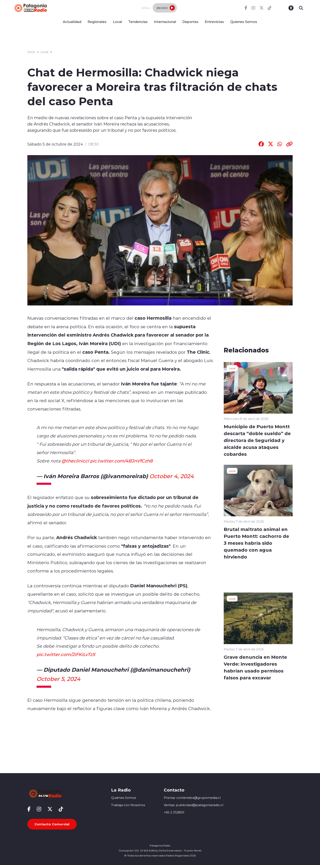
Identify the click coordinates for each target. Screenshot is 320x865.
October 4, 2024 (171, 476)
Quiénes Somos (123, 797)
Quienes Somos (243, 21)
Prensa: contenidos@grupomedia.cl (192, 797)
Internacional (165, 21)
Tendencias (138, 21)
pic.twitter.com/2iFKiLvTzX (66, 654)
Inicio (31, 52)
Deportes (190, 21)
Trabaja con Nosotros (128, 805)
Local (117, 21)
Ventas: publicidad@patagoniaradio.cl (193, 805)
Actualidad (72, 21)
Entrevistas (214, 21)
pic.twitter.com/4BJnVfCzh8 (121, 461)
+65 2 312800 (174, 812)
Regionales (97, 21)
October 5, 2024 (58, 678)
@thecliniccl (75, 461)
